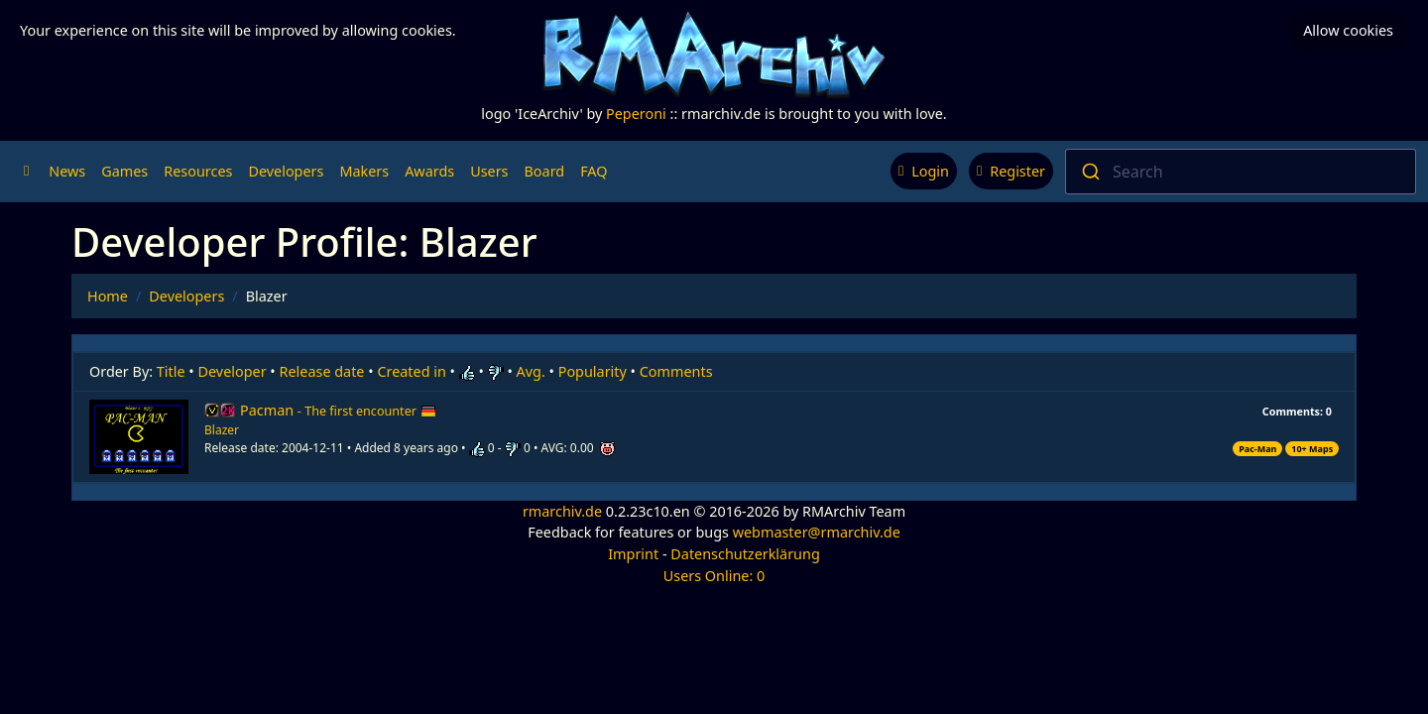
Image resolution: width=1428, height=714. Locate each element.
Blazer (221, 429)
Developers (285, 171)
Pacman (338, 410)
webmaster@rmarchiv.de (816, 532)
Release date (322, 371)
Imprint (633, 553)
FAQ (593, 171)
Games (124, 171)
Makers (364, 171)
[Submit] (1089, 171)
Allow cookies (1348, 30)
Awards (429, 171)
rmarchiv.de (562, 511)
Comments (676, 371)
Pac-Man (1257, 448)
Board (545, 171)
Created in (411, 371)
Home (107, 296)
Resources (198, 171)
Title (171, 371)
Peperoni (636, 113)
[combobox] (1240, 171)
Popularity (592, 371)
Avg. (531, 371)
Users (489, 171)
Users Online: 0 (714, 575)
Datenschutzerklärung (744, 553)
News (67, 171)
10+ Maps (1312, 448)
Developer (232, 371)
